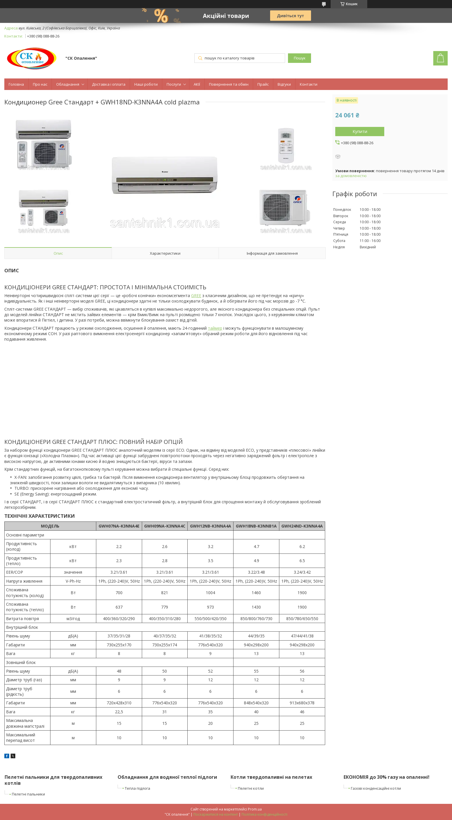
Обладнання (67, 84)
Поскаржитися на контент (215, 814)
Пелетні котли (251, 788)
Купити (360, 131)
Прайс (263, 84)
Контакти (308, 84)
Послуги (174, 84)
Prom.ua (255, 809)
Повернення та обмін (228, 84)
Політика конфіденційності (264, 814)
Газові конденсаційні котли (376, 788)
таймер (215, 328)
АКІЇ (197, 84)
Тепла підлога (137, 788)
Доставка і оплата (108, 84)
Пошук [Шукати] (299, 58)
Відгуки (284, 84)
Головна (16, 84)
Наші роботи (146, 84)
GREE (196, 295)
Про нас (40, 84)
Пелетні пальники (28, 794)
